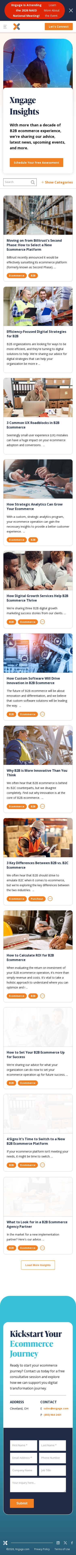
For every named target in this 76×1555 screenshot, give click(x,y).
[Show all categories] (57, 182)
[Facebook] (72, 1542)
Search (9, 182)
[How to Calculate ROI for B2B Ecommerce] (38, 930)
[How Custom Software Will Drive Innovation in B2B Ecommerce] (38, 653)
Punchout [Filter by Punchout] (37, 899)
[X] (65, 1542)
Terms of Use (62, 1549)
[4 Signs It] (38, 1114)
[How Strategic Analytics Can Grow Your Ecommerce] (38, 479)
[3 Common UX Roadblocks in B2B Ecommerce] (38, 397)
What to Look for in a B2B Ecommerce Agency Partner (37, 1227)
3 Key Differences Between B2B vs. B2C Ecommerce (38, 865)
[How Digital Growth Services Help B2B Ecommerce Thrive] (38, 570)
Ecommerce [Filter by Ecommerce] (16, 275)
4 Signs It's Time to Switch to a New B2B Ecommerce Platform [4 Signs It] (36, 1141)
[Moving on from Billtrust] (38, 215)
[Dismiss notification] (71, 10)
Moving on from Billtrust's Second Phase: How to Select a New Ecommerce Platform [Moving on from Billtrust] (34, 245)
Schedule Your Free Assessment (36, 162)
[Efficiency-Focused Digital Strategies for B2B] (38, 306)
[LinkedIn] (58, 1542)
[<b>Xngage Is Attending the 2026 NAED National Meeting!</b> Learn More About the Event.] (34, 10)
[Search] (20, 182)
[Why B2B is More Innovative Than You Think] (38, 745)
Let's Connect (59, 26)
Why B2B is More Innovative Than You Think (37, 772)
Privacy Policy (42, 1549)
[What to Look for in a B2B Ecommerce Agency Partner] (38, 1200)
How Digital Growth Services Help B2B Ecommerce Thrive (37, 598)
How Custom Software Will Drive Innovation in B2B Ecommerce (33, 680)
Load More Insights (38, 1265)
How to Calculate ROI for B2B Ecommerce (30, 957)
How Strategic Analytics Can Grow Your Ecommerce (35, 506)
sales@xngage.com (56, 1408)
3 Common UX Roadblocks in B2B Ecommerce (33, 425)
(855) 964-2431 (52, 1415)
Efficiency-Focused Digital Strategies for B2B (36, 333)
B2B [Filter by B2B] (33, 275)
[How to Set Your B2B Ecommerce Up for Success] (38, 1027)
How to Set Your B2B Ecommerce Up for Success (36, 1055)
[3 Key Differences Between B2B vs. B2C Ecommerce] (38, 837)
